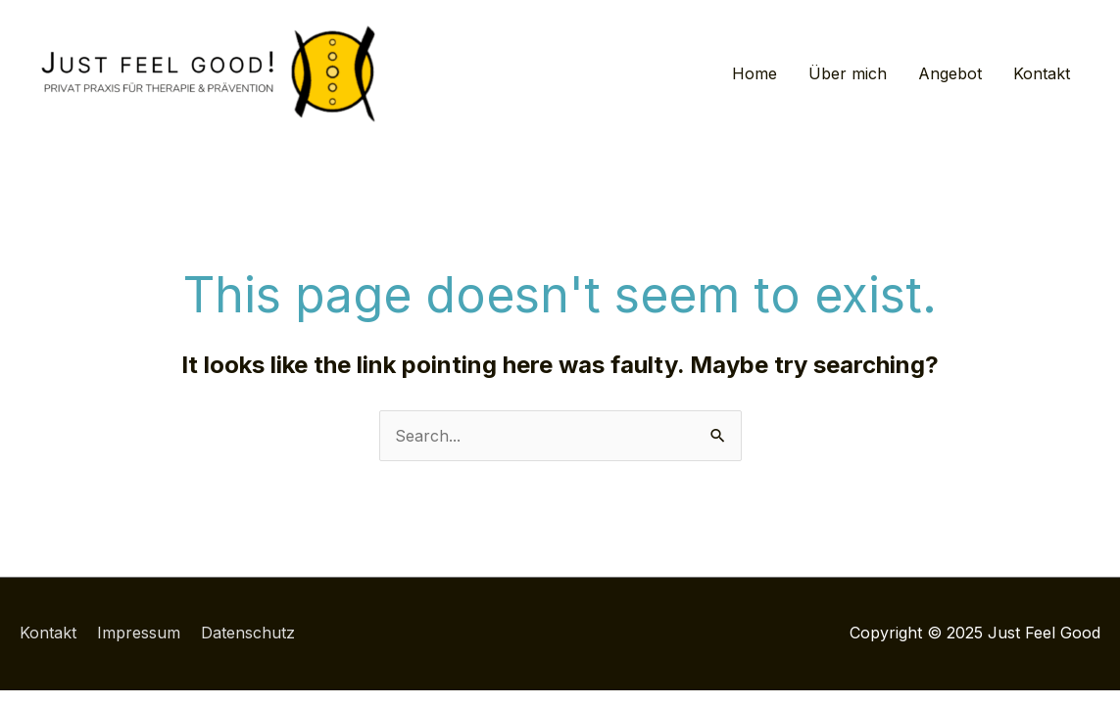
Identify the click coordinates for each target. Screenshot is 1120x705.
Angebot (950, 73)
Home (754, 73)
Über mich (847, 73)
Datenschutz (248, 632)
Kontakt (1041, 73)
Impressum (138, 632)
